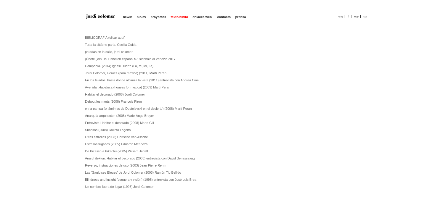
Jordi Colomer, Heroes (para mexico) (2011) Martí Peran (125, 73)
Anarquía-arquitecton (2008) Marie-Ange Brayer (119, 115)
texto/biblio (179, 17)
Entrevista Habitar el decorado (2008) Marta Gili (119, 123)
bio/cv (141, 17)
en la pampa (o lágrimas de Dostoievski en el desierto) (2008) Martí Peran (138, 108)
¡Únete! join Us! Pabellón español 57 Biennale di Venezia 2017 (130, 59)
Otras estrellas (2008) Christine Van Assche (116, 137)
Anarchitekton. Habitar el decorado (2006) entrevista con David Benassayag (140, 158)
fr (348, 16)
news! (127, 17)
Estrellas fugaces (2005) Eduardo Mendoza (116, 144)
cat (365, 16)
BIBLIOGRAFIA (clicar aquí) (105, 37)
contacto (224, 17)
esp (356, 16)
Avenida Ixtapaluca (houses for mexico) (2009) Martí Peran (127, 87)
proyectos (158, 17)
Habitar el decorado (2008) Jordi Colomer (115, 94)
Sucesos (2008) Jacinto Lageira (108, 130)
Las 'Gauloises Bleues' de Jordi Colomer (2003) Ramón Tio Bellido (133, 172)
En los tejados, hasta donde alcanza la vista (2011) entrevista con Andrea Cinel (142, 80)
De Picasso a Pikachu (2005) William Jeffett (116, 151)
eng (340, 16)
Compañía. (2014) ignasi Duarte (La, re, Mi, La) (119, 66)
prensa (240, 17)
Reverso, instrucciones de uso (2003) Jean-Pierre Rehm (125, 165)
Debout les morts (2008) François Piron (113, 101)
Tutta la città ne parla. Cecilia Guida (110, 44)
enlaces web (202, 17)
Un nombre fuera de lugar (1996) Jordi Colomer (119, 186)
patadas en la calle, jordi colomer (109, 52)
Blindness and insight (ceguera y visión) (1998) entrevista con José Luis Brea (140, 179)
